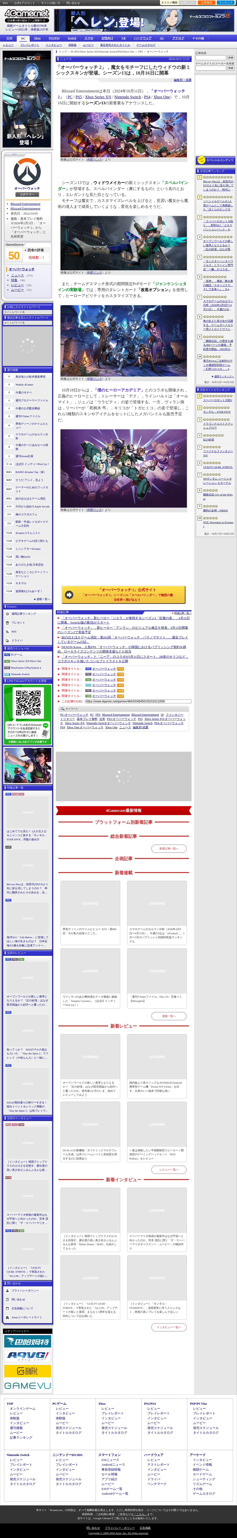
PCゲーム (16, 654)
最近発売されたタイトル (115, 45)
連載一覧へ (43, 599)
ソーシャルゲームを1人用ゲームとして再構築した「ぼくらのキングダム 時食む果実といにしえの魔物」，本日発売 (218, 206)
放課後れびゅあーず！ (29, 591)
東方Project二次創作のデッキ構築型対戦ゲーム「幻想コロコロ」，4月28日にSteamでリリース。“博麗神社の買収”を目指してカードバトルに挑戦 (218, 365)
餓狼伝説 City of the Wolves (218, 496)
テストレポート (158, 1464)
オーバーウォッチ (27, 188)
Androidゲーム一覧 (114, 1493)
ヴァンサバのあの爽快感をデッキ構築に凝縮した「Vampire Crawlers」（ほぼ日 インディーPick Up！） (90, 1000)
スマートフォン (109, 1455)
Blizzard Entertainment (25, 204)
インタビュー (54, 45)
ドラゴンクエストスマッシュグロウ (218, 425)
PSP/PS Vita (198, 1403)
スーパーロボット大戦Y (217, 400)
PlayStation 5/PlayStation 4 (26, 667)
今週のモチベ (24, 392)
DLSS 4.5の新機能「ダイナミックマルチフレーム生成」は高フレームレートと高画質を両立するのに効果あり (90, 1154)
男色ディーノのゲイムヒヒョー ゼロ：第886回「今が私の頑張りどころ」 (89, 931)
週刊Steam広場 (24, 456)
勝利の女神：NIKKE (215, 510)
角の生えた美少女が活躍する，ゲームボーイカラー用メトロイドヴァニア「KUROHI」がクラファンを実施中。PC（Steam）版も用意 (218, 325)
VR (123, 38)
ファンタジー (174, 714)
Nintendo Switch (20, 674)
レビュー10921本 (16, 29)
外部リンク (94, 159)
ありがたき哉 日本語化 (29, 564)
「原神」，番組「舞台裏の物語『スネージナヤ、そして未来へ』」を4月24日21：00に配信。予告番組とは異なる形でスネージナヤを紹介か (218, 285)
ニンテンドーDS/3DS (67, 1455)
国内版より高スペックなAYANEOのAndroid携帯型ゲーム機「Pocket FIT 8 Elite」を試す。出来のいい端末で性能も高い (155, 1086)
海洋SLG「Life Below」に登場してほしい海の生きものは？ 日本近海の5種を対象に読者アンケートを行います (28, 942)
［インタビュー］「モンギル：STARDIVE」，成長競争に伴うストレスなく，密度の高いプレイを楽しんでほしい (155, 1307)
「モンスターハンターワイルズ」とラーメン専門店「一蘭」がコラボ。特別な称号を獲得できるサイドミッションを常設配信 (218, 266)
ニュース (17, 275)
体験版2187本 (39, 29)
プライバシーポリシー (25, 1290)
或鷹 (140, 727)
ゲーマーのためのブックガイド (32, 489)
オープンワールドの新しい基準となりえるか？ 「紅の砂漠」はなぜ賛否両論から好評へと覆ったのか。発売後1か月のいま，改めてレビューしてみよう (27, 1001)
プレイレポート (29, 45)
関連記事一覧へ (183, 613)
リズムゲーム (202, 1484)
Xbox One (162, 97)
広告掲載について (22, 1308)
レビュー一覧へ (168, 1169)
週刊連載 (16, 1428)
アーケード (198, 1455)
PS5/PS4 (54, 38)
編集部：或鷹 (183, 80)
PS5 (79, 97)
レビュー (8, 45)
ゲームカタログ (146, 45)
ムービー (88, 45)
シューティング (204, 1479)
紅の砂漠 (208, 439)
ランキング (226, 2)
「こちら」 (140, 1514)
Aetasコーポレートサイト (27, 1317)
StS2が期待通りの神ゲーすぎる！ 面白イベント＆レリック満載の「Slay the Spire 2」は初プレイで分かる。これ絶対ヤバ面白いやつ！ (28, 1107)
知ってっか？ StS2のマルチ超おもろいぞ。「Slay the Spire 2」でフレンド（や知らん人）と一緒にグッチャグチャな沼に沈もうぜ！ (27, 1054)
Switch (72, 38)
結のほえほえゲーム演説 (30, 498)
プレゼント (18, 622)
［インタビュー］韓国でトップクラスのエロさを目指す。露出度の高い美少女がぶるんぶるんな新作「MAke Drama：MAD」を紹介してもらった (27, 1166)
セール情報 (109, 1474)
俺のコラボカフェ (26, 514)
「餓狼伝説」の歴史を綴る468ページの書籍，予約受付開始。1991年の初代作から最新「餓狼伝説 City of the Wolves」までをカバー (218, 345)
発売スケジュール (68, 1428)
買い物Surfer (23, 556)
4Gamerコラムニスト (28, 532)
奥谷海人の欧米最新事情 (30, 376)
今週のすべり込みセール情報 (32, 447)
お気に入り (188, 2)
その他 (197, 1489)
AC (162, 38)
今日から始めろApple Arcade (33, 506)
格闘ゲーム (201, 1469)
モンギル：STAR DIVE (217, 411)
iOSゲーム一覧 (111, 1489)
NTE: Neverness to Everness (218, 524)
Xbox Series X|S (98, 97)
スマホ (88, 38)
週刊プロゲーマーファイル (32, 400)
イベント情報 (202, 1464)
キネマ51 (21, 583)
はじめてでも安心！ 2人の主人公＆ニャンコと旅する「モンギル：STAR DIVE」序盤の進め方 (27, 835)
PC (23, 38)
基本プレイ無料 (87, 719)
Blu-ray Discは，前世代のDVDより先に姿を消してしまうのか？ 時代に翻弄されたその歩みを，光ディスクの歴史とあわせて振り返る (27, 889)
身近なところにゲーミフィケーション (32, 574)
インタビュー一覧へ (169, 1327)
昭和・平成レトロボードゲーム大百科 (32, 523)
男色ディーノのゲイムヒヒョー (32, 425)
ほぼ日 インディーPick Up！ (33, 464)
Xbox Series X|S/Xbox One (26, 660)
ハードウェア (143, 38)
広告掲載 (145, 1527)
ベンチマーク (157, 1484)
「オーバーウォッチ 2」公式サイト (127, 595)
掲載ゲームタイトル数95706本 (27, 25)
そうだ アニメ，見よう (29, 479)
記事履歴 (206, 2)
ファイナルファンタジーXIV (218, 453)
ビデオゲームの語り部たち (32, 540)
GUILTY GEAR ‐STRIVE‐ (218, 467)
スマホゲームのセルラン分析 (32, 436)
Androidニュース (113, 1464)
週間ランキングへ (224, 376)
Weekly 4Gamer (24, 384)
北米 (102, 719)
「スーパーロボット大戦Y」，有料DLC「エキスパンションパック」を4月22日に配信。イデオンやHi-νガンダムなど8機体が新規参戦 (218, 226)
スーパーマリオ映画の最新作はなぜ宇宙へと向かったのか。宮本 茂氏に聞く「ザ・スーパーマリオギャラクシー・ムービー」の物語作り (27, 1219)
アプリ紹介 (109, 1479)
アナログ (178, 38)
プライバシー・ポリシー (120, 1527)
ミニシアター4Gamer (28, 548)
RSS (5, 2)
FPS (98, 714)
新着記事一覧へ (168, 848)
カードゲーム (202, 1474)
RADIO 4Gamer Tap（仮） (31, 471)
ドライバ (17, 640)
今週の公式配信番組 (28, 408)
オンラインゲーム (23, 1408)
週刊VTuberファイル (28, 416)
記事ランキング (21, 1437)
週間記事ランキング (24, 613)
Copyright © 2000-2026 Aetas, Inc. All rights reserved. (118, 1533)
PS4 (147, 97)
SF (162, 714)
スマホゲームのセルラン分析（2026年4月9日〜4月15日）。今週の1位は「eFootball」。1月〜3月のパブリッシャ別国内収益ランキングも (156, 935)
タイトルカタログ (68, 1432)
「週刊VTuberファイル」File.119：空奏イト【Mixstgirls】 (155, 998)
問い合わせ (73, 2)
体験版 (72, 45)
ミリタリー (67, 719)
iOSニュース (110, 1460)
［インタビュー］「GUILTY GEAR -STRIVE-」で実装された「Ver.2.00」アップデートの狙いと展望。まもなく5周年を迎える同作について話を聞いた (27, 1272)
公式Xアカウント (24, 2)
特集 (14, 280)
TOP (9, 38)
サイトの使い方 (50, 2)
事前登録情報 (111, 1469)
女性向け (107, 38)
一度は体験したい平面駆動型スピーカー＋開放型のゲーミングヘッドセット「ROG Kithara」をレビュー (156, 1154)
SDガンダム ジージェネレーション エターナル (217, 480)
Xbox (37, 38)
